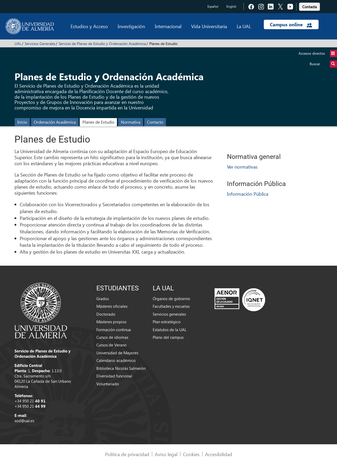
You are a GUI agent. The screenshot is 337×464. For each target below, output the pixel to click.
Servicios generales (169, 314)
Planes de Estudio (98, 122)
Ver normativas (242, 166)
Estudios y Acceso (89, 26)
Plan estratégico (167, 321)
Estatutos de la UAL (169, 329)
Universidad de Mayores (117, 352)
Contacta (309, 6)
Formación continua (113, 329)
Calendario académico (116, 360)
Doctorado (105, 314)
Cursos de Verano (111, 344)
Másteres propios (111, 321)
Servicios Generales (40, 43)
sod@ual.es (24, 420)
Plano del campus (168, 337)
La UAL (244, 26)
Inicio (22, 122)
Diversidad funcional (114, 376)
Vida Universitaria (209, 26)
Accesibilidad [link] (218, 454)
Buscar (323, 64)
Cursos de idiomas (112, 337)
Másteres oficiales (111, 306)
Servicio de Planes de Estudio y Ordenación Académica (102, 43)
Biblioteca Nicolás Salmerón (121, 368)
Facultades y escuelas (171, 306)
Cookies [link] (191, 454)
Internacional (168, 26)
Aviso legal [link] (166, 454)
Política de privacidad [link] (127, 454)
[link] (309, 6)
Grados (102, 298)
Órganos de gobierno (171, 298)
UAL (17, 43)
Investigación (131, 26)
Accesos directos (318, 53)
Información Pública (247, 193)
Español (212, 6)
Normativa (130, 122)
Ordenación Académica (55, 122)
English (231, 6)
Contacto (155, 122)
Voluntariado (107, 383)
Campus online (291, 24)
